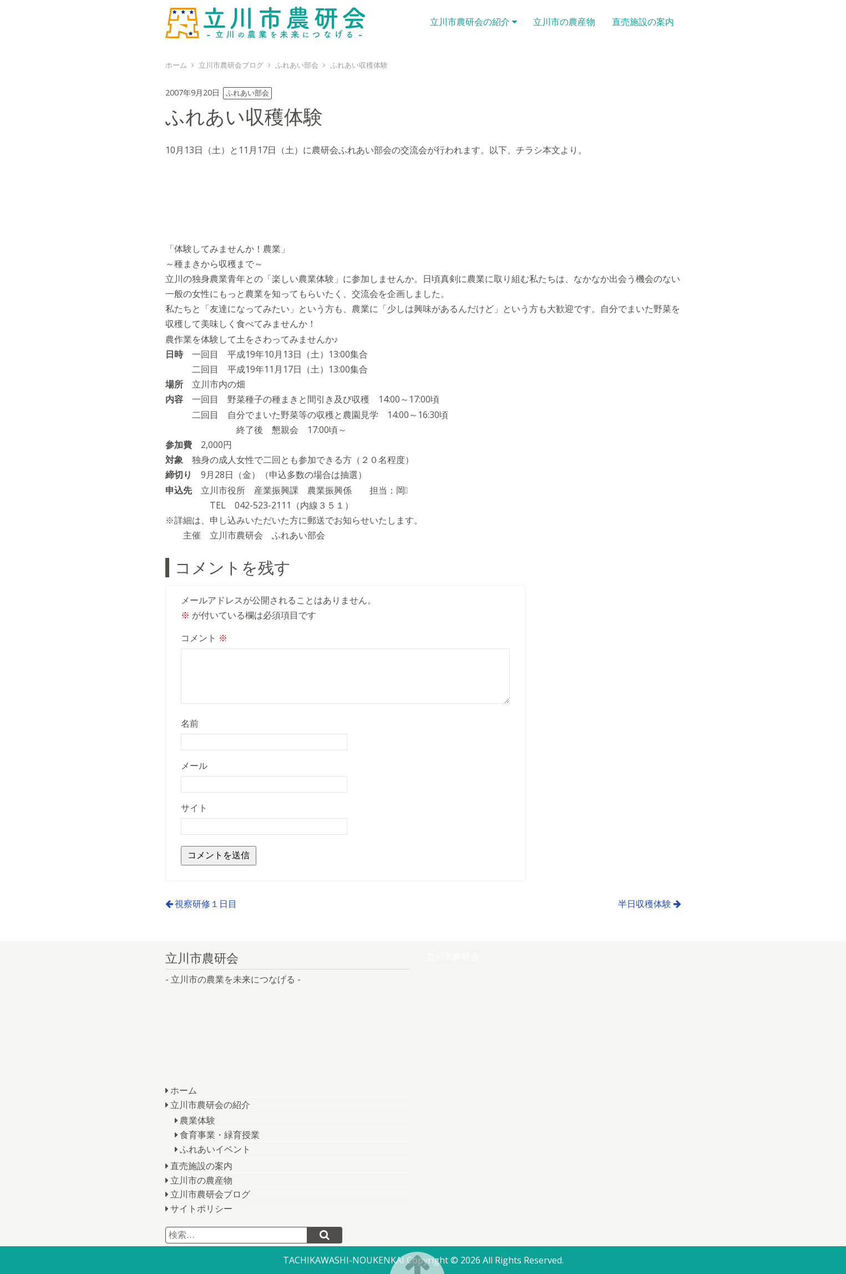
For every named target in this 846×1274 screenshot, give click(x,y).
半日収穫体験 (644, 904)
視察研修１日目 (206, 904)
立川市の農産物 (564, 22)
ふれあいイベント (215, 1149)
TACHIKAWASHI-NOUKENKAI (343, 1260)
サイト (194, 808)
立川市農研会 (265, 22)
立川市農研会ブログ (210, 1194)
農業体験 (197, 1120)
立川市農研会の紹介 (470, 22)
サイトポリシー (201, 1208)
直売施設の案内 (643, 22)
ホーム (183, 1090)
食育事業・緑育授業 (220, 1135)
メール (194, 765)
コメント (204, 638)
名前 (190, 723)
